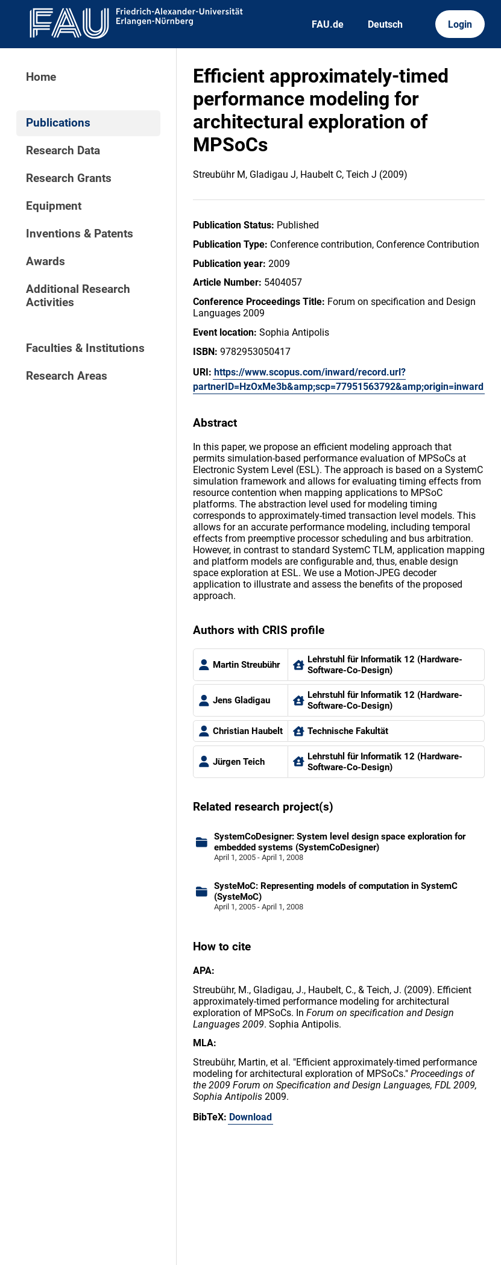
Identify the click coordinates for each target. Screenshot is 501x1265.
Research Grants (69, 178)
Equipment (53, 206)
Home (41, 77)
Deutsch (385, 24)
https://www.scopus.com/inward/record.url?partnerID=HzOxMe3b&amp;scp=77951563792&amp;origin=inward (338, 379)
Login (460, 24)
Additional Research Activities (78, 296)
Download (250, 1117)
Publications (58, 123)
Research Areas (66, 376)
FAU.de (328, 24)
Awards (45, 261)
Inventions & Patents (79, 233)
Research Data (63, 150)
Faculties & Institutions (85, 348)
